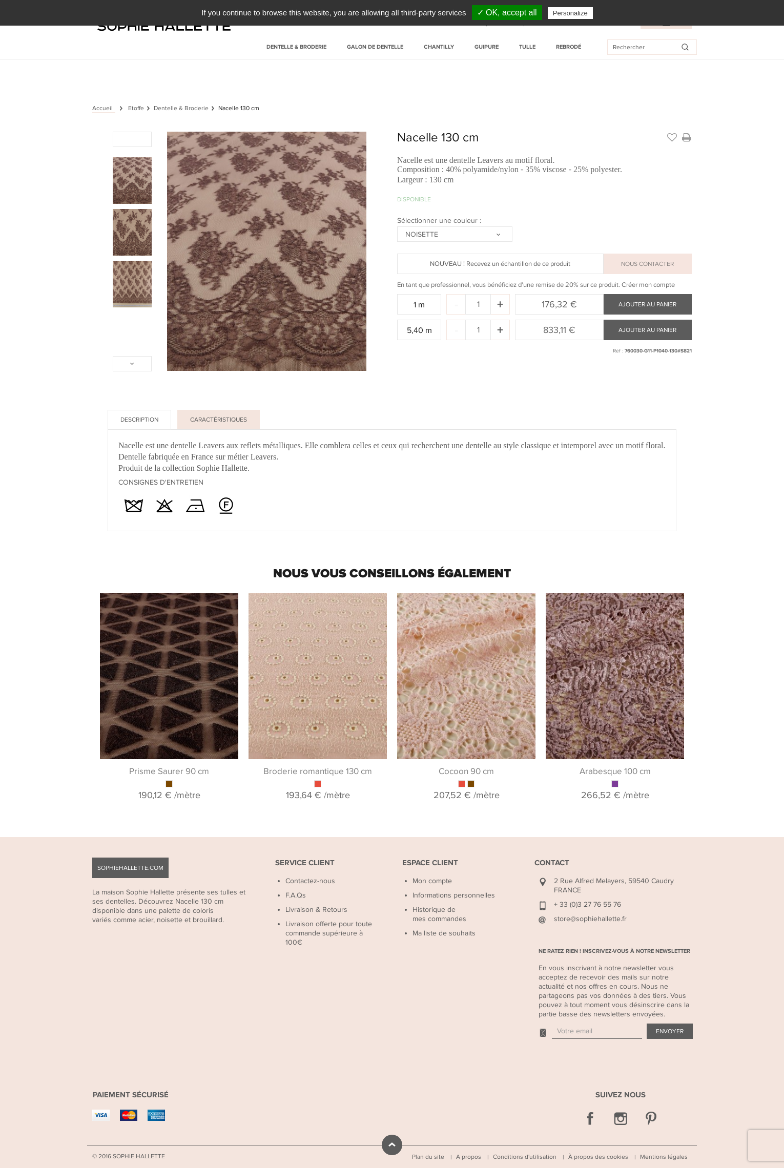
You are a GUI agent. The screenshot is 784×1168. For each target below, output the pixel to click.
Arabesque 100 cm (615, 771)
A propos (468, 1156)
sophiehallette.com (130, 867)
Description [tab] (139, 419)
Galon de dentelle (375, 47)
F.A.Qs (295, 895)
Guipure (486, 47)
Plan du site (428, 1156)
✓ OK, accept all (507, 12)
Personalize (570, 13)
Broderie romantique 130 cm (317, 771)
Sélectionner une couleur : (440, 220)
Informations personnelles (453, 895)
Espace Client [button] (430, 863)
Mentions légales (664, 1156)
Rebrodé (568, 47)
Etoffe (136, 108)
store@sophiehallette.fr (590, 918)
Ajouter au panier (647, 304)
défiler (392, 1145)
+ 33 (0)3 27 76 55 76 (587, 904)
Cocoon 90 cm (466, 771)
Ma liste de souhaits (444, 933)
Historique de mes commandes (439, 914)
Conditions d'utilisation (524, 1156)
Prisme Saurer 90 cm (169, 771)
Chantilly (439, 47)
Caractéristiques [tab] (218, 419)
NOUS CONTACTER (647, 263)
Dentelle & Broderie (296, 47)
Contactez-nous (310, 881)
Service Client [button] (305, 863)
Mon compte (432, 881)
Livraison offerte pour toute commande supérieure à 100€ (328, 933)
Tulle (527, 47)
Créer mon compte (648, 285)
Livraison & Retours (316, 909)
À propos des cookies (598, 1156)
